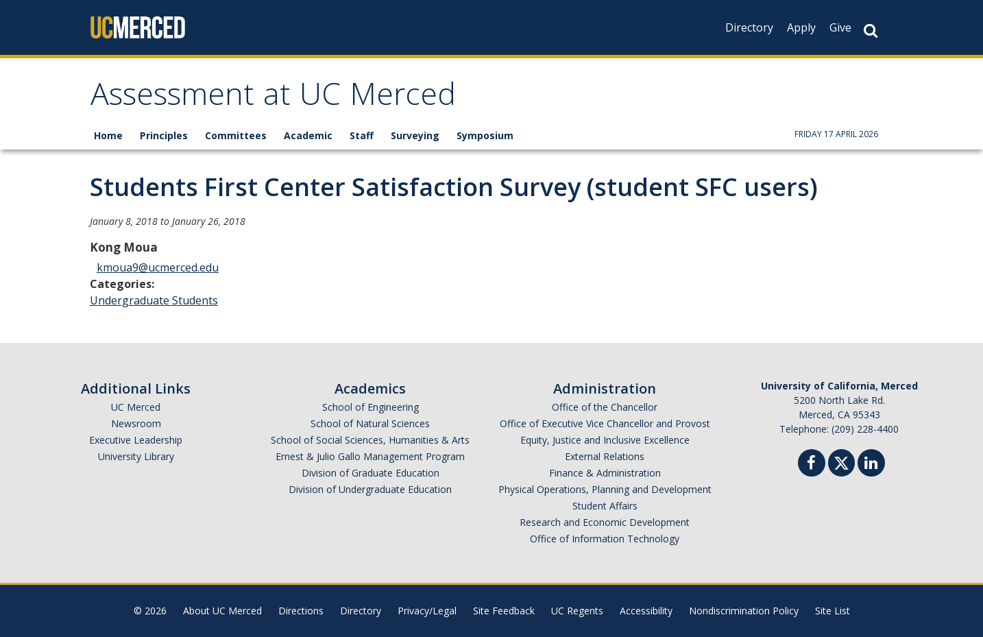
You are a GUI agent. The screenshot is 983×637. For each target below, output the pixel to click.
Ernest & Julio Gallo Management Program (370, 456)
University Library (136, 456)
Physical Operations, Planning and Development (605, 489)
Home (108, 135)
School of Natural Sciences (370, 423)
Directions (301, 610)
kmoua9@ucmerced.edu (158, 267)
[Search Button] (870, 30)
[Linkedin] (871, 464)
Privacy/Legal (427, 610)
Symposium (485, 135)
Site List (832, 610)
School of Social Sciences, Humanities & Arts (370, 439)
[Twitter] (841, 461)
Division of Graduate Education (370, 472)
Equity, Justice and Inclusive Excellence (605, 439)
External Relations (604, 456)
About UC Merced (222, 610)
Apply (801, 27)
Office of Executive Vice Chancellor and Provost (605, 423)
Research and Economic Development (605, 522)
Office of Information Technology (604, 538)
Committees (236, 135)
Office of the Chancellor (604, 406)
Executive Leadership (135, 439)
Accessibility (646, 610)
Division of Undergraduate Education (370, 489)
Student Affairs (605, 505)
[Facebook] (811, 464)
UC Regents (577, 610)
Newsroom (136, 423)
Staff (362, 135)
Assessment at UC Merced (273, 98)
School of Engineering (370, 406)
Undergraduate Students (154, 300)
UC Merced (135, 406)
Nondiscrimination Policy (744, 610)
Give (840, 27)
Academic (308, 135)
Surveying (415, 135)
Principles (164, 135)
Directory (749, 27)
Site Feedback (504, 610)
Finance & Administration (605, 472)
